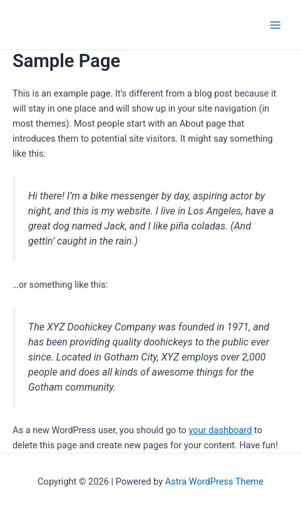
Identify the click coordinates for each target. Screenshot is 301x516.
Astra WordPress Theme (214, 481)
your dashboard (220, 430)
